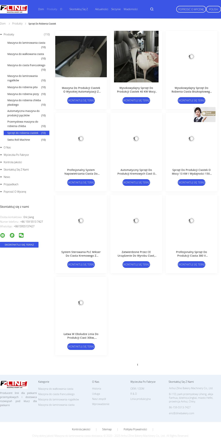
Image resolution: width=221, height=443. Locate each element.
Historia (96, 388)
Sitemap (107, 429)
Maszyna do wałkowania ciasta (26, 56)
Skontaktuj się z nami (16, 169)
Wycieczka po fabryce (16, 155)
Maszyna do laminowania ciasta (26, 45)
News (7, 177)
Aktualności (101, 9)
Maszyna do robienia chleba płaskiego (26, 102)
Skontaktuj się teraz (80, 100)
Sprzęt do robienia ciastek (26, 133)
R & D (133, 393)
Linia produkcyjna (140, 399)
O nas (7, 147)
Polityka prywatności (135, 429)
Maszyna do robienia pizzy (26, 94)
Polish (213, 9)
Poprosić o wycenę (191, 9)
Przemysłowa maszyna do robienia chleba (26, 124)
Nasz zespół (99, 399)
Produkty (52, 9)
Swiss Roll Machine (26, 140)
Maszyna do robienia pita (26, 87)
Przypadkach (11, 184)
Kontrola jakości (13, 162)
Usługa (96, 393)
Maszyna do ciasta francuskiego (26, 67)
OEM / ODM (137, 388)
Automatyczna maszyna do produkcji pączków (26, 113)
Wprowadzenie (100, 404)
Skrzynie (116, 9)
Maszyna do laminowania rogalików (26, 78)
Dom (41, 9)
